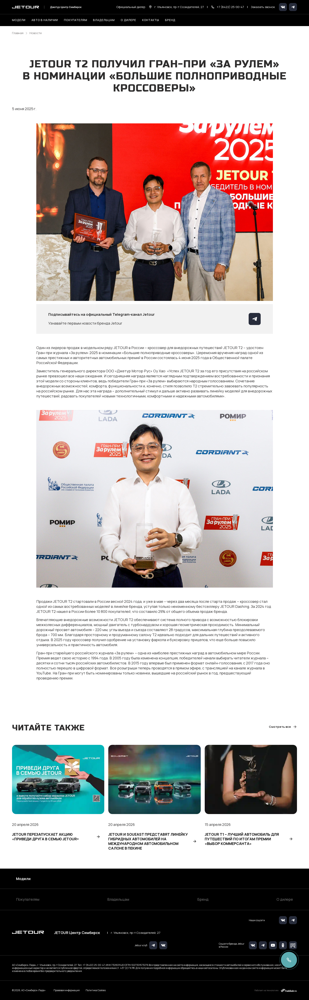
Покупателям (27, 899)
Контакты (150, 20)
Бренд (203, 899)
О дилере (128, 20)
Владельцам (118, 899)
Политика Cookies (96, 990)
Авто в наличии (44, 20)
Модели (23, 879)
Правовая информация (67, 990)
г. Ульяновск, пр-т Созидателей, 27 (135, 933)
